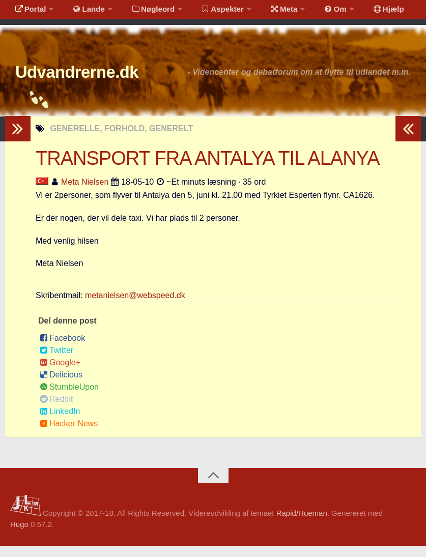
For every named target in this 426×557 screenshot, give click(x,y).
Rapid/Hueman (301, 524)
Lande (83, 12)
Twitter (56, 362)
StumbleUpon (69, 398)
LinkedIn (60, 423)
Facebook (62, 349)
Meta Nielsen (84, 193)
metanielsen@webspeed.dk (135, 307)
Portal (28, 12)
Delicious (61, 386)
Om (315, 12)
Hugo (19, 536)
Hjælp (364, 12)
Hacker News (69, 435)
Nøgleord (143, 12)
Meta (268, 12)
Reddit (56, 410)
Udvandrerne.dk (95, 81)
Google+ (60, 374)
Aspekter (210, 12)
